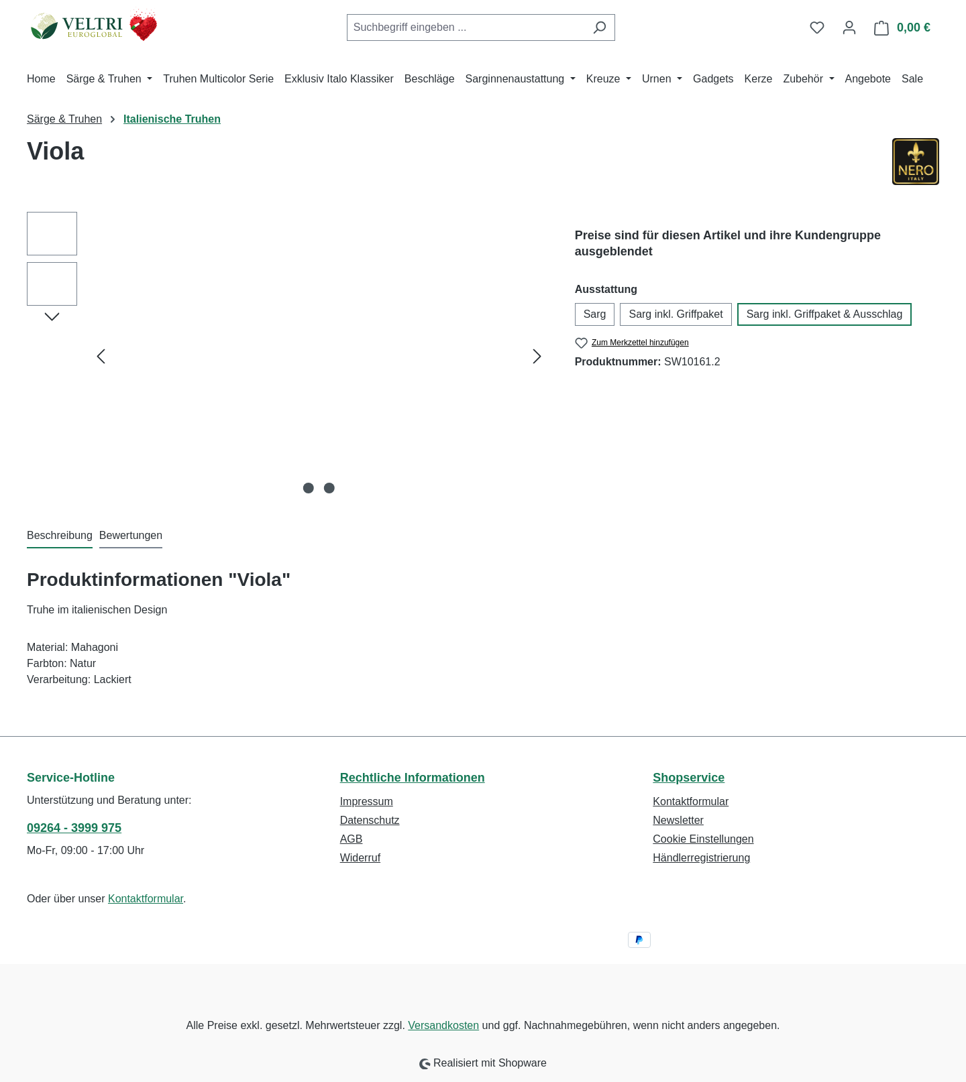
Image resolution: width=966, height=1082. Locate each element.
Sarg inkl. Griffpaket (675, 314)
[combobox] (465, 27)
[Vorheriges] (101, 356)
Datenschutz (370, 820)
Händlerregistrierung (701, 857)
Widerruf (360, 857)
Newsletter (678, 820)
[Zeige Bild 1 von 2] (308, 488)
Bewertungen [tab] (130, 535)
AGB (351, 839)
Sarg (595, 314)
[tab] (60, 536)
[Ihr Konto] (849, 27)
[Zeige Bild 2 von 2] (329, 488)
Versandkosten (443, 1025)
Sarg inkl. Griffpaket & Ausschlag (825, 314)
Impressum (366, 801)
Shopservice (688, 777)
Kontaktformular (145, 898)
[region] (287, 356)
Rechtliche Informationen (412, 777)
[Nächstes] (537, 356)
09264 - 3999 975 (74, 828)
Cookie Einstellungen (703, 839)
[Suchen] (599, 27)
